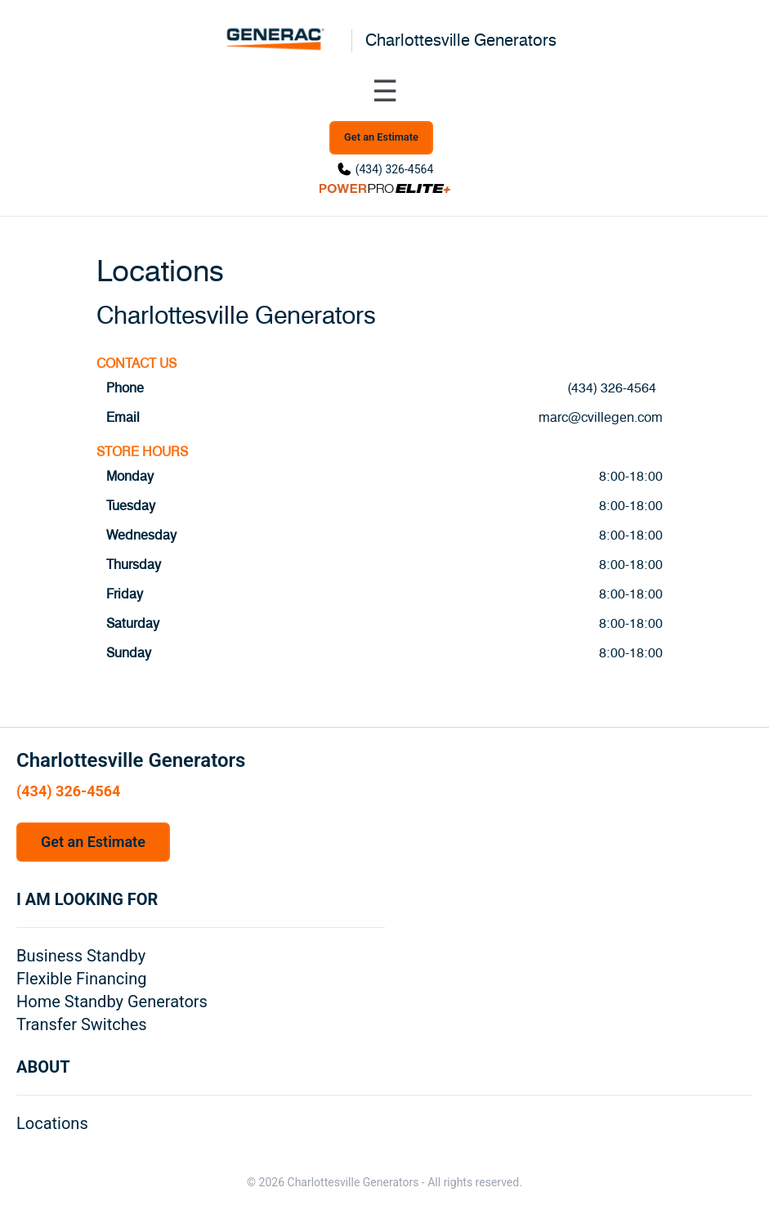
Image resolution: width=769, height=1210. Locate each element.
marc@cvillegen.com (601, 417)
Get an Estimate (381, 137)
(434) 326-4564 (394, 169)
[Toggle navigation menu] (385, 91)
